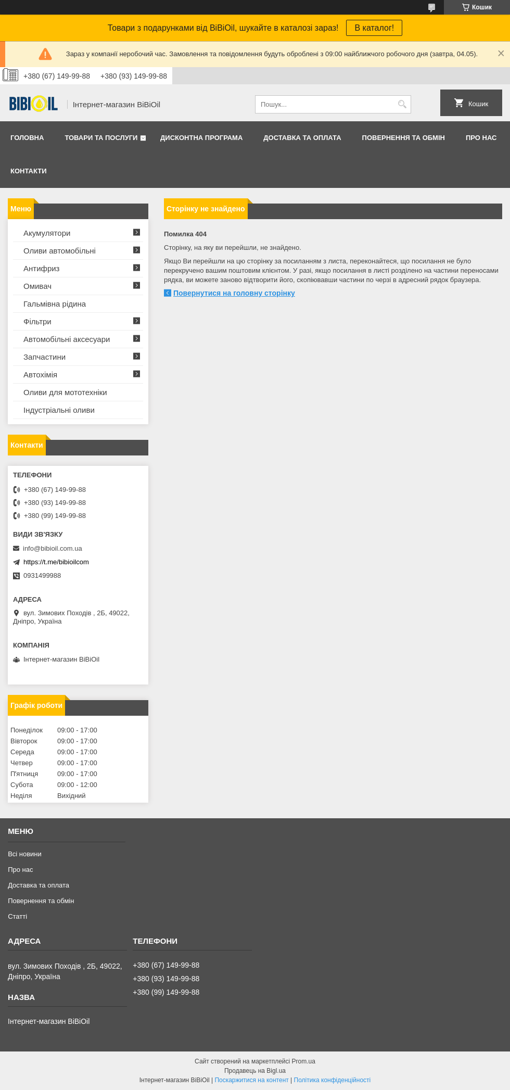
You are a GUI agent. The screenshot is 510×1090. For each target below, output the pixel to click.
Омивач (37, 286)
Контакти (28, 171)
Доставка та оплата (302, 138)
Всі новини (25, 854)
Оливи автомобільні (59, 250)
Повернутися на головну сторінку (234, 293)
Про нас (481, 138)
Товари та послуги (101, 138)
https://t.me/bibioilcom (56, 562)
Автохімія (40, 374)
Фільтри (37, 321)
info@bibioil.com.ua (52, 548)
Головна (27, 138)
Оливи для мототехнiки (65, 392)
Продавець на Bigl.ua (255, 1070)
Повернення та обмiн (403, 138)
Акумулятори (46, 233)
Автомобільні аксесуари (66, 339)
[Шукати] (402, 104)
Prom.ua (303, 1061)
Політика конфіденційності (332, 1080)
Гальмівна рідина (54, 303)
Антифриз (41, 268)
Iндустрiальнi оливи (59, 409)
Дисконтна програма (201, 138)
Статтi (17, 916)
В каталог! (374, 27)
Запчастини (44, 356)
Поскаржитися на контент (251, 1080)
